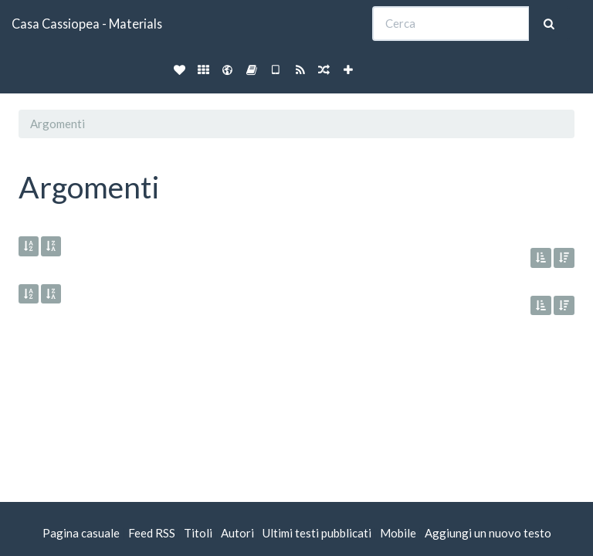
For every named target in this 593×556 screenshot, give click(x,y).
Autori (237, 533)
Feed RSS (151, 533)
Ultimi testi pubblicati (317, 533)
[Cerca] (451, 23)
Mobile (398, 533)
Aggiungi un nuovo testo (488, 533)
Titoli (198, 533)
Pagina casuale (81, 533)
